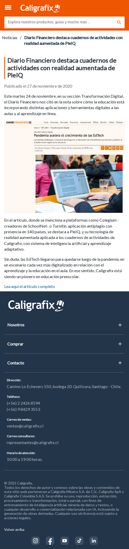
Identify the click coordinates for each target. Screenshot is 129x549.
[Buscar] (119, 22)
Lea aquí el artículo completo (29, 286)
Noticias (9, 37)
